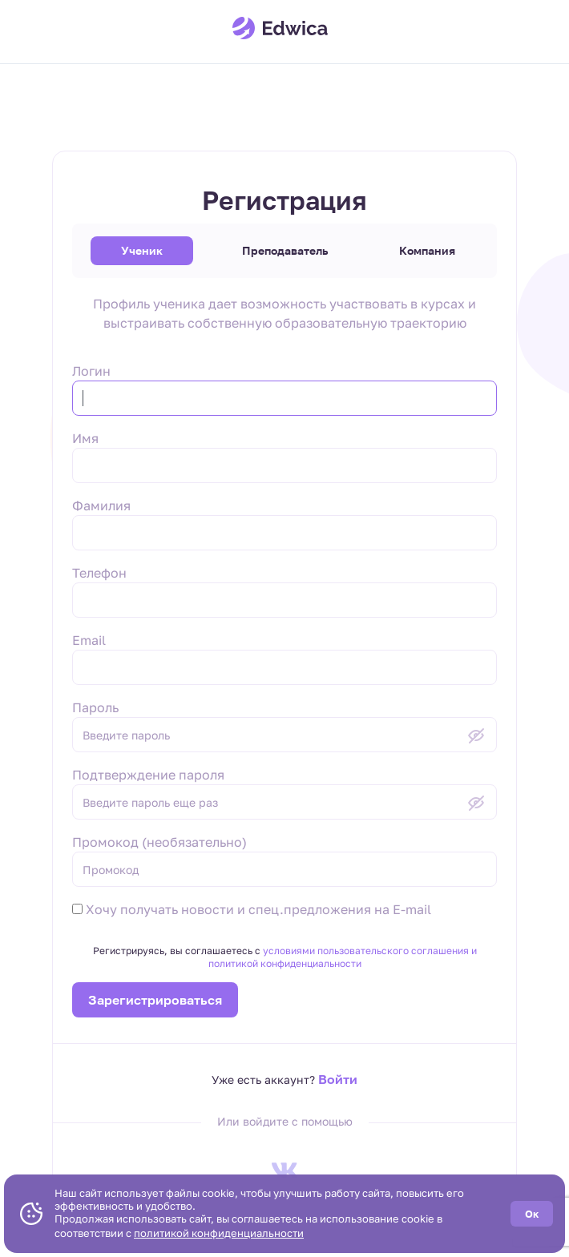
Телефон (99, 573)
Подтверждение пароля (148, 775)
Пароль (95, 707)
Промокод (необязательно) (159, 842)
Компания (427, 250)
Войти (337, 1079)
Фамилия (101, 506)
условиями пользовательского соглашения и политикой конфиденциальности (342, 957)
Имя (85, 438)
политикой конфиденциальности (219, 1233)
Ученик (142, 250)
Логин (91, 371)
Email (89, 640)
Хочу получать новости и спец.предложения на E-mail (251, 909)
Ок (532, 1213)
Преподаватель (285, 250)
